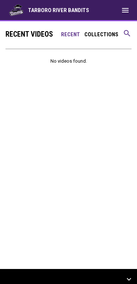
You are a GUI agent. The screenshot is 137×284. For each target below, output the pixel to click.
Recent (70, 34)
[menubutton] (125, 10)
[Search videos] (127, 36)
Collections (101, 34)
